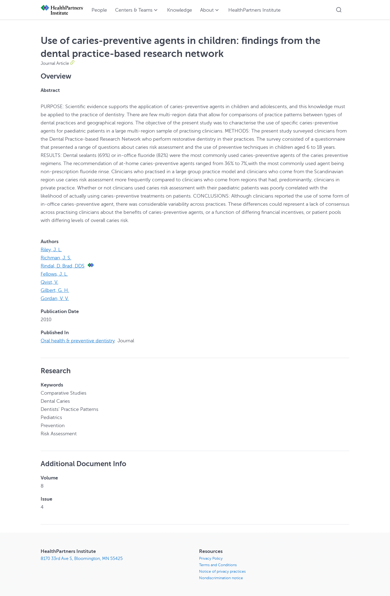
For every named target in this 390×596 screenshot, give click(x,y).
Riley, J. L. (51, 249)
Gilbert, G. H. (55, 290)
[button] (339, 10)
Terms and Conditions (218, 565)
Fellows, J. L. (54, 274)
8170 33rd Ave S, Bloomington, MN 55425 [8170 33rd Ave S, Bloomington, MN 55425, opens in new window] (82, 558)
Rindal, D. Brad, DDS (62, 266)
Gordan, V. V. (55, 298)
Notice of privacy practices (222, 571)
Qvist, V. (49, 282)
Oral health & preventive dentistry (78, 340)
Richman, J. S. (56, 257)
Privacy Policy (211, 558)
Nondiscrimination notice (221, 578)
